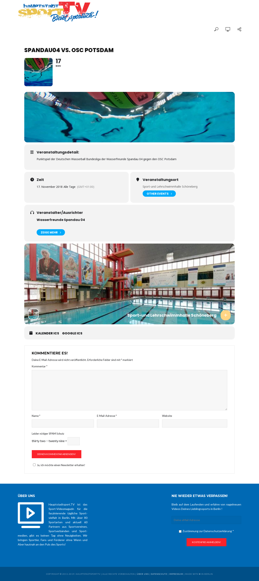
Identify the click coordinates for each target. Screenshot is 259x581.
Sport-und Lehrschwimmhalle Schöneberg (170, 186)
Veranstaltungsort (160, 180)
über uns (143, 574)
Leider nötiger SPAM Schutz (48, 433)
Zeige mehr (51, 232)
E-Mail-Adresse (107, 415)
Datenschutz (159, 574)
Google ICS (72, 333)
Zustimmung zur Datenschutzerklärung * (206, 531)
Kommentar (39, 366)
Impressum (176, 574)
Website (167, 415)
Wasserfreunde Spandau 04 (61, 219)
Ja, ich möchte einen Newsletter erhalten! (58, 465)
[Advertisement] (193, 8)
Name (36, 415)
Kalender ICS (47, 333)
